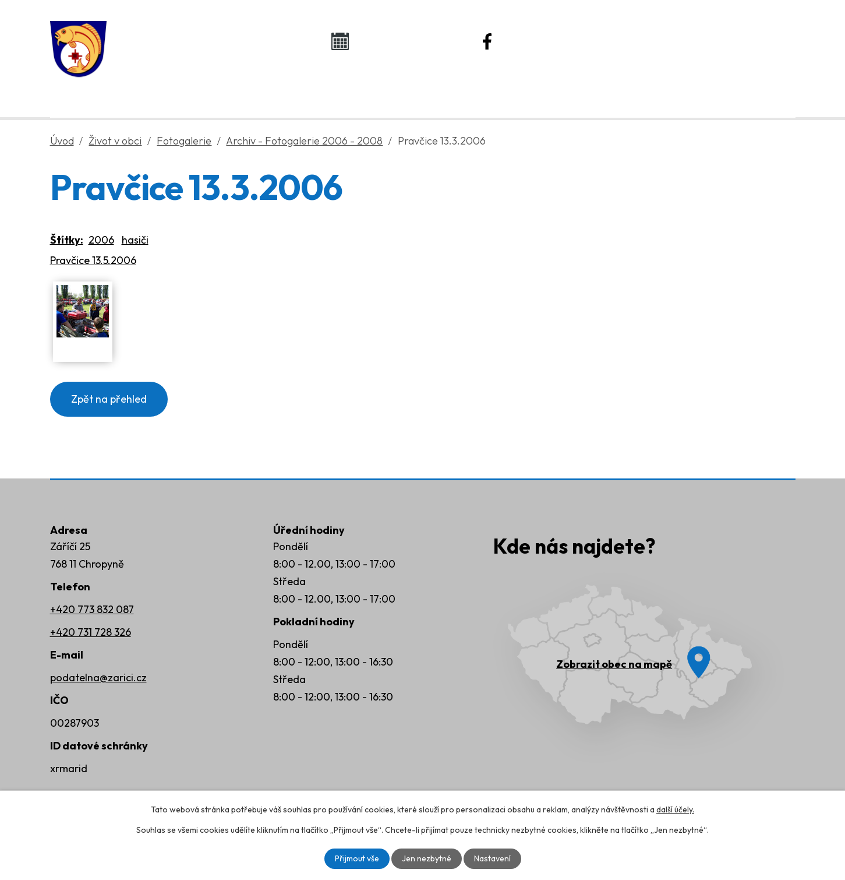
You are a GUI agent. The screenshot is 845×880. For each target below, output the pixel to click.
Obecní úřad (268, 88)
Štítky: (66, 240)
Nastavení (492, 858)
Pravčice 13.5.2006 (93, 260)
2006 (101, 240)
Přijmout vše (357, 858)
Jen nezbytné (426, 858)
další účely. (675, 809)
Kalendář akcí (402, 40)
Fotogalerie (184, 140)
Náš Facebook (552, 40)
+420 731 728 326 (90, 632)
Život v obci (410, 88)
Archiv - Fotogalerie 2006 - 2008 (304, 140)
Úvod (147, 88)
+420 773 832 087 (92, 609)
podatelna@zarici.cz (98, 677)
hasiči (135, 240)
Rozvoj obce (551, 88)
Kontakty (685, 88)
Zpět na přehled (109, 399)
